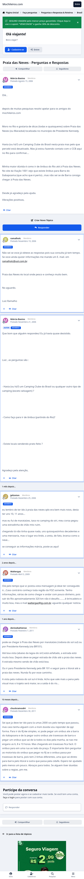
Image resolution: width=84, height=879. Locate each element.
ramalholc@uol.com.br (14, 261)
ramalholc (15, 238)
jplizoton (15, 495)
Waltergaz (15, 571)
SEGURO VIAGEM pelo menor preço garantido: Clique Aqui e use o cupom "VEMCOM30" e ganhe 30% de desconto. (38, 22)
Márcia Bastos (17, 78)
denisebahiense (18, 628)
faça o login (9, 797)
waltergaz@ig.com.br (39, 603)
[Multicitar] (4, 308)
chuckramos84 (18, 708)
